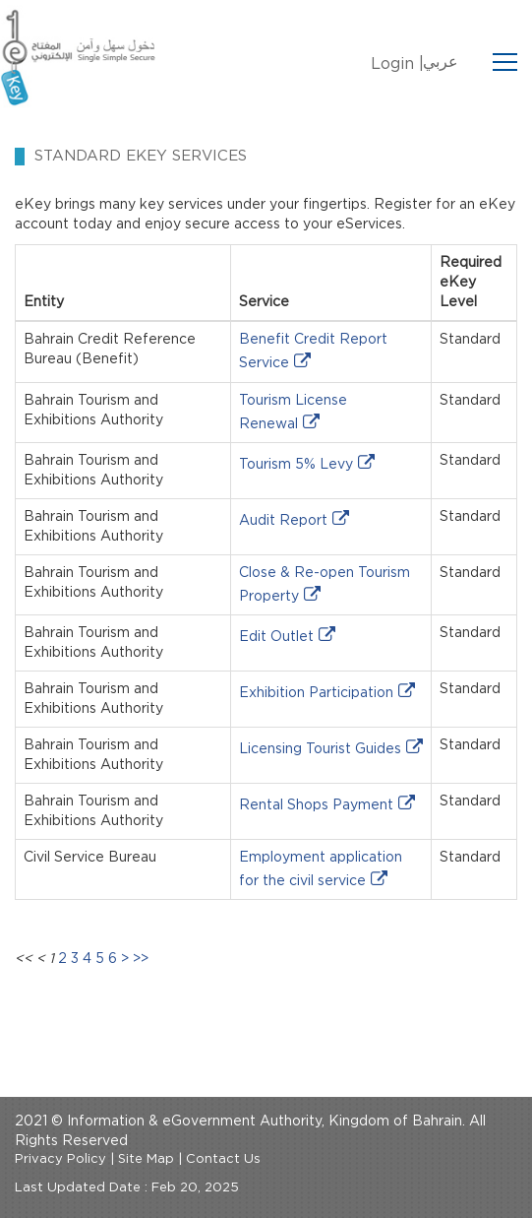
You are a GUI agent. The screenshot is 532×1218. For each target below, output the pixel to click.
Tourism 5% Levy (296, 465)
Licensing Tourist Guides (320, 749)
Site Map (146, 1159)
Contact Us (223, 1159)
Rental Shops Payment (316, 805)
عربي (440, 62)
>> (140, 959)
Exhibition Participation (316, 693)
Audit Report (283, 521)
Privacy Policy (60, 1159)
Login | (397, 64)
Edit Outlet (276, 637)
